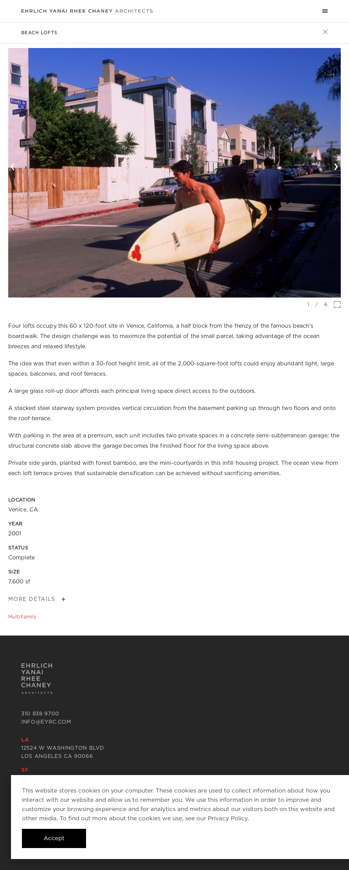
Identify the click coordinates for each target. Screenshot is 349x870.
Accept (54, 838)
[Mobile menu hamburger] (325, 11)
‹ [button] (13, 165)
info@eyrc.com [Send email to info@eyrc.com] (46, 722)
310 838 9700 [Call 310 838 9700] (40, 714)
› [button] (336, 165)
